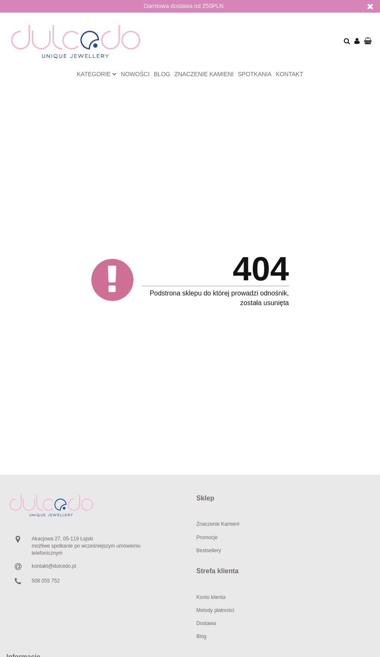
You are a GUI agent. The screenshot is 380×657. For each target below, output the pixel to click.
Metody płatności (215, 610)
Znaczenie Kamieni (218, 524)
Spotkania (254, 74)
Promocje (207, 537)
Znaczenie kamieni (204, 74)
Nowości (135, 74)
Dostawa (206, 623)
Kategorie (97, 74)
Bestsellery (209, 550)
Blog (162, 74)
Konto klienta (211, 597)
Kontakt (289, 74)
